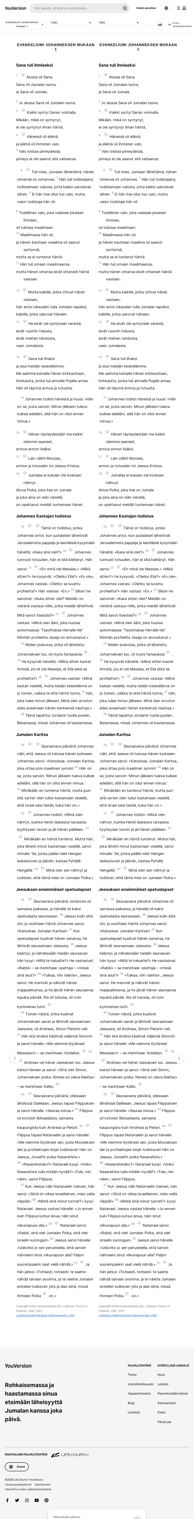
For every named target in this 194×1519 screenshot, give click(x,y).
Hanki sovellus (146, 8)
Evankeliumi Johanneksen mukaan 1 (25, 24)
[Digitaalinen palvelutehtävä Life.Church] (97, 1452)
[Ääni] (148, 24)
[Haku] (74, 8)
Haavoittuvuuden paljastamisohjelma (28, 1489)
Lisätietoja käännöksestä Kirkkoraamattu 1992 (45, 1315)
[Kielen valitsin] (166, 8)
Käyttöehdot (43, 1484)
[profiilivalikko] (181, 8)
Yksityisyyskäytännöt (18, 1484)
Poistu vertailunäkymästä (180, 25)
